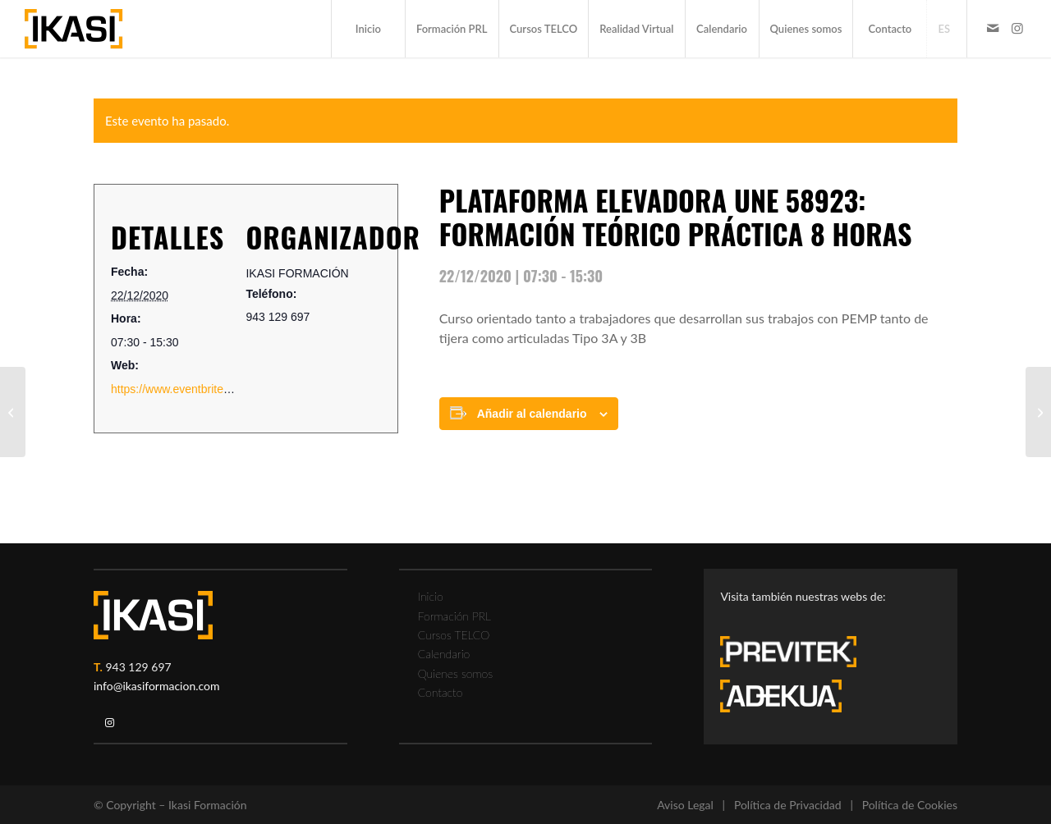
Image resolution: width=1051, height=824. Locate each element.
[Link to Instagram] (1017, 28)
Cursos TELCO (454, 635)
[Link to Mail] (992, 28)
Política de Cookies (909, 805)
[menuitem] (368, 28)
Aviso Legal (685, 805)
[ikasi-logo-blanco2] (153, 615)
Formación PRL (454, 616)
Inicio (430, 596)
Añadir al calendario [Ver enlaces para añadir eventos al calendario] (532, 413)
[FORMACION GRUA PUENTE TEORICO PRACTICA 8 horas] (12, 412)
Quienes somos (455, 673)
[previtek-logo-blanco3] (796, 655)
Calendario (444, 654)
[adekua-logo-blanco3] (781, 696)
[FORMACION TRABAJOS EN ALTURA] (1038, 412)
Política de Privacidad (788, 805)
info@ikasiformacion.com (157, 686)
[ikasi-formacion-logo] (73, 28)
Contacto (440, 692)
